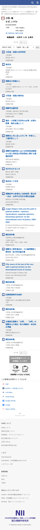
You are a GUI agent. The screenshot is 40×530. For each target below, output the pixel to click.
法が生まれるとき (13, 169)
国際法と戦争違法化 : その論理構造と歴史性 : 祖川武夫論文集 (21, 250)
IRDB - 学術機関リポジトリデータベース (15, 498)
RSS (2, 479)
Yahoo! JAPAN (10, 409)
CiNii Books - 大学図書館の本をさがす (14, 460)
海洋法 (8, 64)
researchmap (9, 397)
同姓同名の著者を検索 (15, 33)
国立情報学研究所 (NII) (9, 445)
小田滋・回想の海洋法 (15, 96)
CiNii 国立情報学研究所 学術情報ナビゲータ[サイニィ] (9, 2)
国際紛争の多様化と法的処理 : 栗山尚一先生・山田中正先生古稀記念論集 (21, 195)
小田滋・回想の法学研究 (15, 52)
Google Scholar (10, 401)
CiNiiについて (5, 427)
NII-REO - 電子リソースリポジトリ (13, 502)
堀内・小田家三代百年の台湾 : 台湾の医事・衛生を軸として (21, 122)
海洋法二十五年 (12, 181)
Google (7, 405)
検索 (32, 2)
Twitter (3, 483)
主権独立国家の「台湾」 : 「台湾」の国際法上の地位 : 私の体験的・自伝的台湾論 (21, 324)
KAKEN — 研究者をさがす (14, 388)
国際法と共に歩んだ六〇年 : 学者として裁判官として (21, 137)
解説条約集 (10, 235)
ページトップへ (20, 415)
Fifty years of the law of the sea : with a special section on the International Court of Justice (20, 267)
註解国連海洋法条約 (14, 295)
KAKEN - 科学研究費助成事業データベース (15, 494)
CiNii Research (6, 457)
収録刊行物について (8, 431)
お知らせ (4, 476)
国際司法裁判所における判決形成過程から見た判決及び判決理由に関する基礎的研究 (21, 153)
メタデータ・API (7, 464)
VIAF (7, 384)
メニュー (37, 2)
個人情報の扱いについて (9, 438)
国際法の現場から (13, 81)
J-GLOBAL (9, 392)
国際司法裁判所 (12, 108)
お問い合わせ (5, 442)
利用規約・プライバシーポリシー (12, 435)
